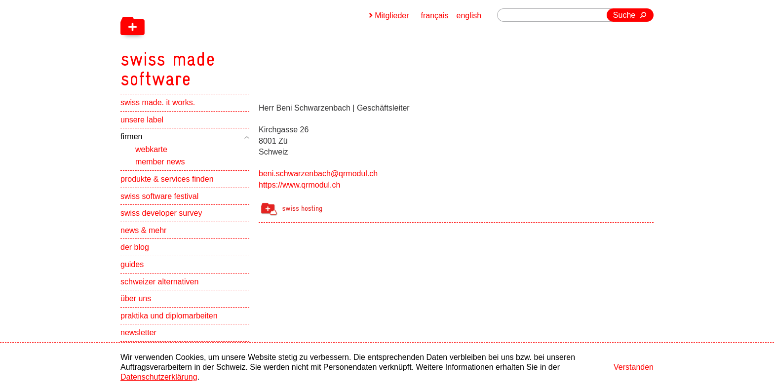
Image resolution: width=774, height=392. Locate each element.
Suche (624, 15)
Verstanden (634, 367)
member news (160, 161)
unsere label (141, 120)
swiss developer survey (161, 213)
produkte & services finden (167, 179)
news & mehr (143, 230)
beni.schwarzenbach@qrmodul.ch (318, 173)
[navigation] (219, 44)
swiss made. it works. (157, 102)
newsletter (138, 332)
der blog (134, 247)
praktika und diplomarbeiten (169, 316)
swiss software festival (159, 196)
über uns (135, 298)
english (469, 15)
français (435, 15)
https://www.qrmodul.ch (299, 185)
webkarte (151, 149)
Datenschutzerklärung (158, 377)
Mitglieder (392, 15)
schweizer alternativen (159, 281)
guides (132, 264)
